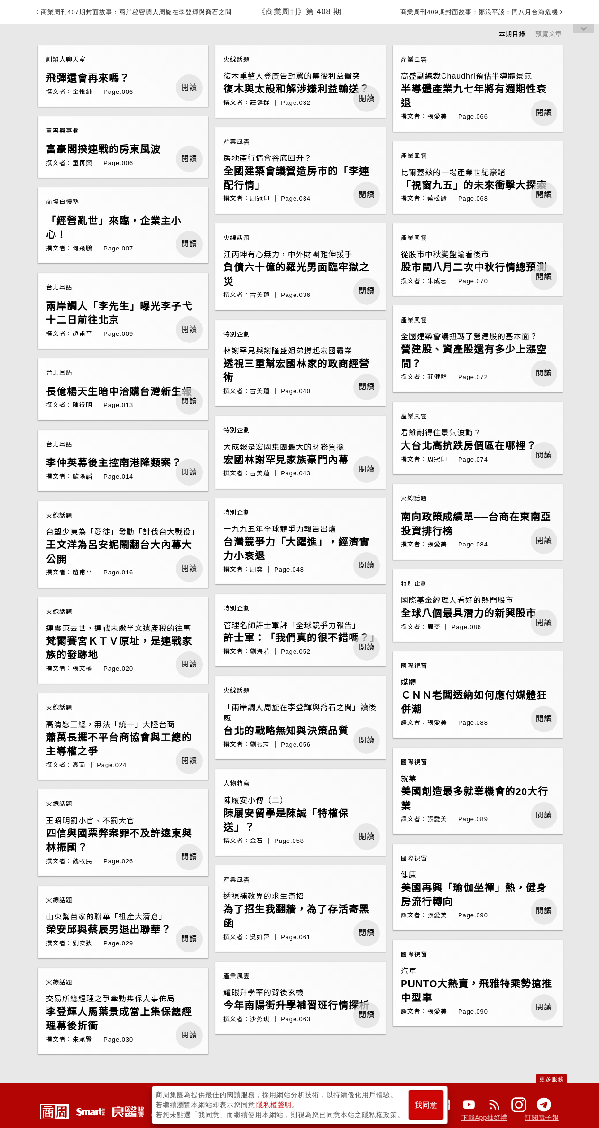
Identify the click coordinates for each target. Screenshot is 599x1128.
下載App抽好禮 (484, 1117)
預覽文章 (548, 33)
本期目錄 (512, 33)
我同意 (426, 1105)
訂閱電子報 (542, 1117)
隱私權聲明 (274, 1105)
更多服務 (551, 1079)
